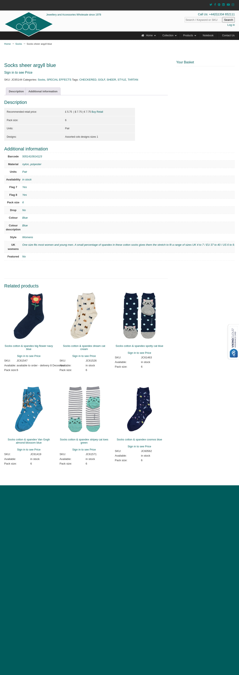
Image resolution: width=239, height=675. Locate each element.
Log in (231, 24)
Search (228, 19)
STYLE (122, 79)
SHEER (111, 79)
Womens (27, 237)
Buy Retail (97, 111)
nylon (25, 164)
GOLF (101, 79)
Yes (24, 187)
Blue (25, 217)
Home (7, 43)
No (24, 210)
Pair (24, 171)
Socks (18, 43)
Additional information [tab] (43, 91)
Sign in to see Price (18, 72)
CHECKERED (88, 79)
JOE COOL (28, 24)
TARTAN (133, 79)
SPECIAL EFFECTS (59, 79)
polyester (35, 164)
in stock (27, 179)
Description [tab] (16, 91)
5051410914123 (32, 156)
